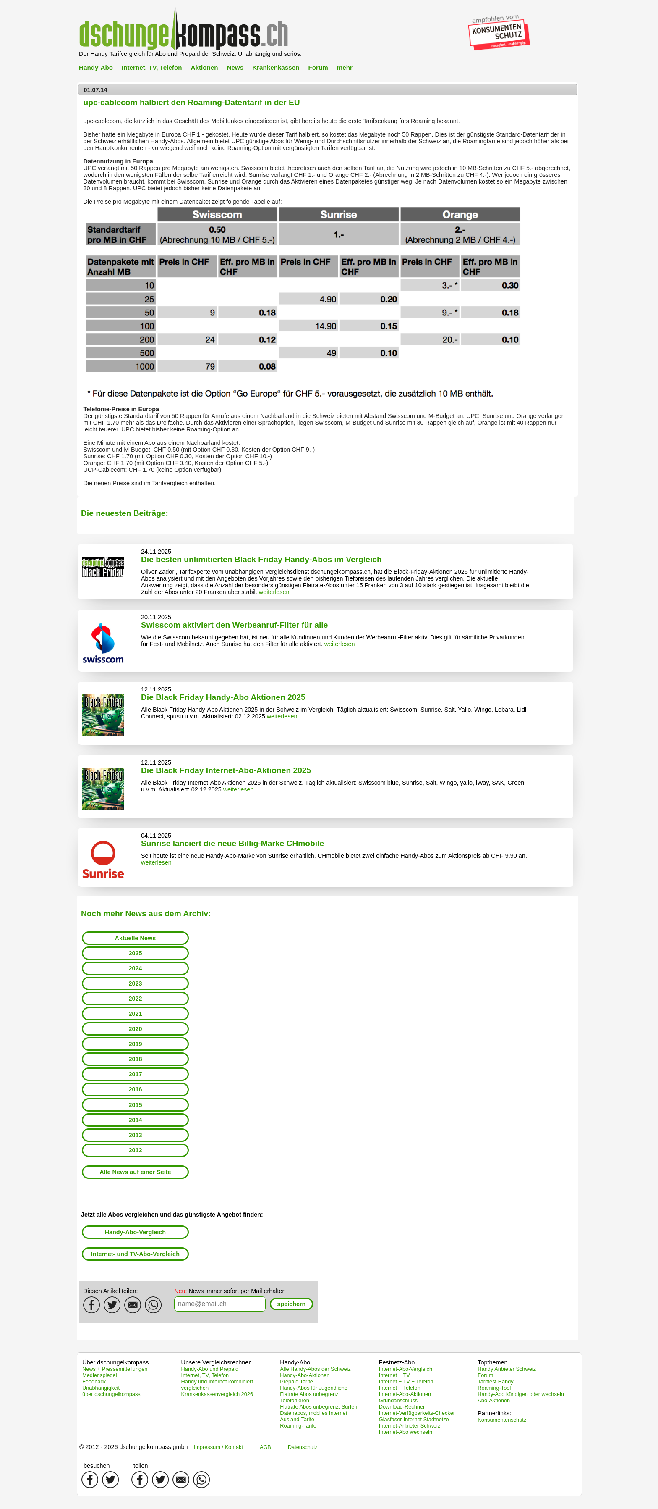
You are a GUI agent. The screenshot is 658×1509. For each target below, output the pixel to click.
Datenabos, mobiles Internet (313, 1413)
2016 (135, 1089)
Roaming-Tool (494, 1388)
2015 (135, 1105)
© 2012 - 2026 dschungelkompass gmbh (133, 1446)
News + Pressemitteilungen (114, 1369)
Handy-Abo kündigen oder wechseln (521, 1394)
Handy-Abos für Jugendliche (313, 1388)
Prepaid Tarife (296, 1381)
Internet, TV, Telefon (152, 67)
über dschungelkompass (111, 1394)
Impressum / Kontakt (218, 1447)
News (235, 67)
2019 (135, 1044)
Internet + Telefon (399, 1388)
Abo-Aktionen (494, 1400)
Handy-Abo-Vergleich (135, 1232)
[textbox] (220, 1304)
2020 (135, 1028)
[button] (291, 1304)
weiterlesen (274, 592)
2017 (135, 1074)
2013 (135, 1135)
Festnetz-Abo (397, 1362)
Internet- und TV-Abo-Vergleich (135, 1254)
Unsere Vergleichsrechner (216, 1362)
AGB (265, 1447)
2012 (135, 1150)
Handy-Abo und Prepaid (210, 1369)
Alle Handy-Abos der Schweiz (315, 1369)
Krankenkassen (275, 67)
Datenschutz (303, 1447)
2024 (135, 968)
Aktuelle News (135, 938)
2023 (135, 983)
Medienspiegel (99, 1375)
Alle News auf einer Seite (135, 1172)
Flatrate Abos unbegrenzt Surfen (318, 1407)
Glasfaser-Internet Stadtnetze (414, 1419)
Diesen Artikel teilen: (110, 1291)
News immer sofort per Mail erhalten (230, 1291)
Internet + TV (394, 1375)
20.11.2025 (156, 617)
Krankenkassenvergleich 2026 (217, 1394)
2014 (135, 1120)
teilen (140, 1465)
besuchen (97, 1465)
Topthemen (492, 1362)
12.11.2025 (156, 689)
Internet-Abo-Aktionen (405, 1394)
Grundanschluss (398, 1400)
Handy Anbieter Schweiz (507, 1369)
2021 (135, 1013)
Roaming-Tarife (298, 1425)
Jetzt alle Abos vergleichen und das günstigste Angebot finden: (172, 1214)
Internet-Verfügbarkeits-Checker (417, 1413)
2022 (135, 998)
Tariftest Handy (495, 1381)
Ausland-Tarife (297, 1419)
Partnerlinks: (494, 1413)
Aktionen (204, 67)
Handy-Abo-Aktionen (304, 1375)
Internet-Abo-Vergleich (405, 1369)
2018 (135, 1059)
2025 (135, 953)
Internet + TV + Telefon (406, 1381)
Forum (318, 67)
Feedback (94, 1381)
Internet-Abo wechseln (405, 1432)
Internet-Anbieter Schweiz (410, 1425)
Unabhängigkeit (101, 1388)
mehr (344, 67)
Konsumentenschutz (502, 1420)
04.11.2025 (156, 835)
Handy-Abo (96, 67)
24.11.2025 (156, 551)
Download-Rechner (402, 1407)
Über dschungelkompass (115, 1362)
